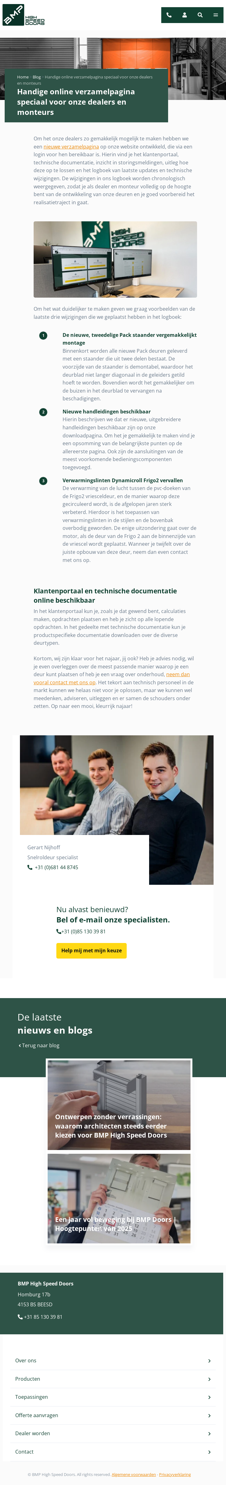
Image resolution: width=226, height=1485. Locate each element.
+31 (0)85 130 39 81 (81, 931)
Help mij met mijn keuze (91, 950)
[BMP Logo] (19, 15)
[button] (200, 15)
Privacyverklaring (175, 1474)
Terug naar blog (39, 1045)
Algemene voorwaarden (134, 1474)
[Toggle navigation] (216, 15)
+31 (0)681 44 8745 (52, 868)
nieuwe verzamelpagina (71, 146)
